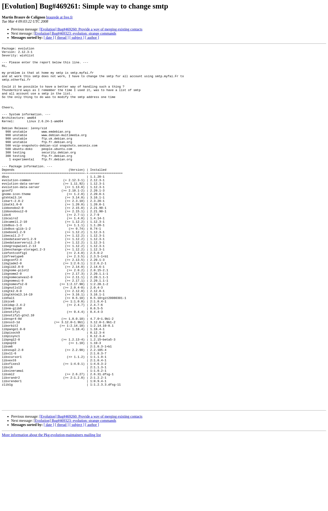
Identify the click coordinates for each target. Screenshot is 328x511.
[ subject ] (77, 38)
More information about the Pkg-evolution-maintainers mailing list (51, 507)
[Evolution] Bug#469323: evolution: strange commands (75, 33)
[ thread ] (62, 38)
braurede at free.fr (59, 17)
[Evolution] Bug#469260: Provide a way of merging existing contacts (91, 29)
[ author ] (92, 38)
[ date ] (49, 38)
